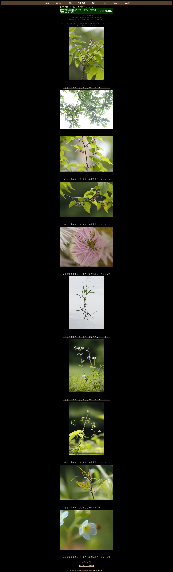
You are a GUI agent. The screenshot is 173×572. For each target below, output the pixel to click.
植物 (70, 3)
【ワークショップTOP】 (86, 566)
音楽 (93, 3)
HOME (47, 3)
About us (116, 3)
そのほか (128, 3)
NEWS (58, 3)
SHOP (104, 3)
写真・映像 (81, 3)
